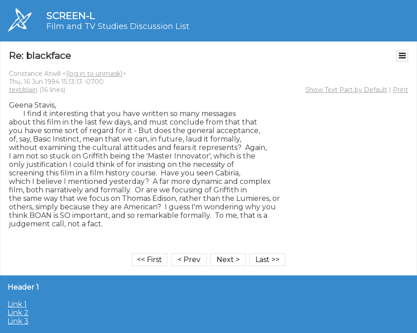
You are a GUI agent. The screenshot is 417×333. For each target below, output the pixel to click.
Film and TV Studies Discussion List (117, 26)
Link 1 (17, 304)
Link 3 (18, 321)
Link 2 (18, 312)
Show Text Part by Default (346, 90)
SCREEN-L (70, 15)
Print (400, 90)
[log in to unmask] (94, 74)
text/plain (23, 90)
